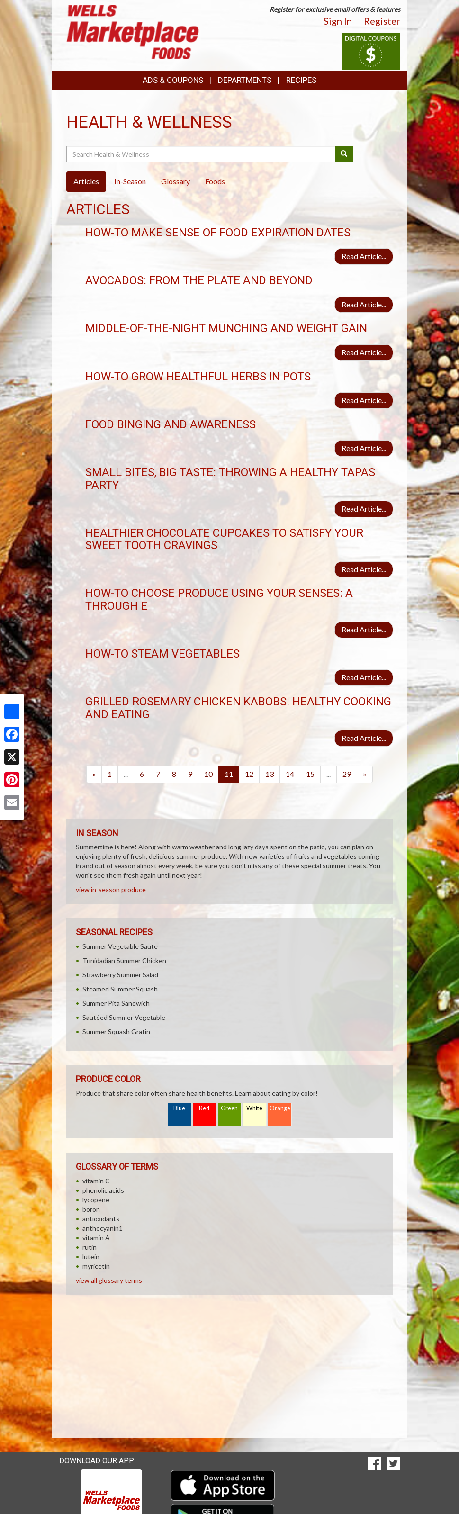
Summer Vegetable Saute (120, 946)
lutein (90, 1257)
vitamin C (96, 1181)
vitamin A (96, 1238)
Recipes (301, 80)
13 (269, 773)
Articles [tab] (86, 181)
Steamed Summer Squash (120, 989)
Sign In (338, 21)
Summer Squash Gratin (116, 1031)
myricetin (96, 1266)
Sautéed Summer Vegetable (123, 1017)
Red (204, 1108)
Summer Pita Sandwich (116, 1003)
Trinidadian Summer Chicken (124, 960)
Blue (179, 1108)
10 (208, 773)
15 (310, 773)
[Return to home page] (132, 31)
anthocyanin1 (102, 1228)
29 (346, 773)
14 (290, 773)
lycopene (95, 1200)
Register (382, 21)
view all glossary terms (109, 1280)
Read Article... (364, 256)
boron (91, 1209)
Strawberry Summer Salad (120, 975)
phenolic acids (103, 1190)
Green (229, 1108)
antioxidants (100, 1219)
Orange (280, 1108)
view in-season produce (111, 889)
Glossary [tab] (175, 181)
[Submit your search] (344, 154)
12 (249, 773)
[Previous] (94, 774)
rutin (89, 1247)
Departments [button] (244, 80)
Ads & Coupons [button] (173, 80)
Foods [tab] (215, 181)
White (254, 1108)
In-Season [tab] (130, 181)
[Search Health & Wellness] (201, 154)
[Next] (365, 774)
